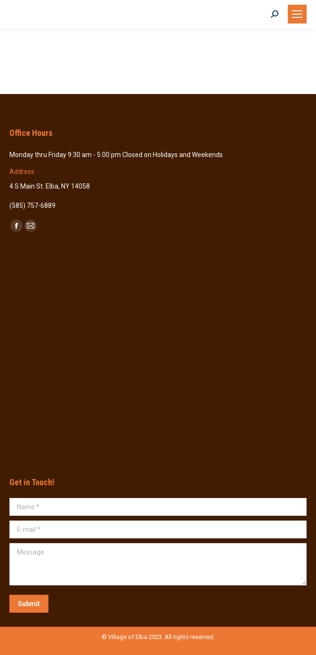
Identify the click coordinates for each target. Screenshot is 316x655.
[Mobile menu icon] (297, 14)
